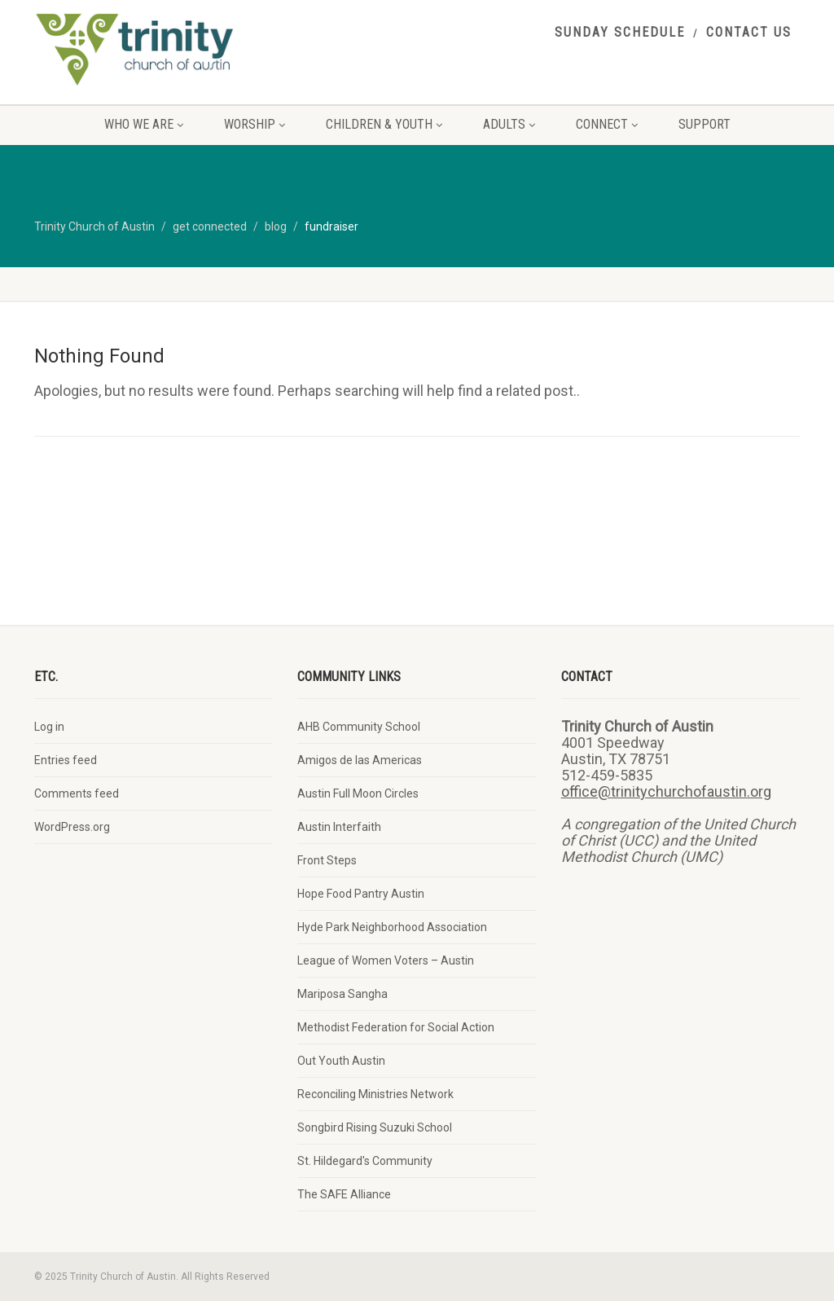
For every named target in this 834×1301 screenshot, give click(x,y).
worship (254, 124)
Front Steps (327, 860)
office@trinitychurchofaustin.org (666, 791)
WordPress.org (72, 826)
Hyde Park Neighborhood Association (392, 927)
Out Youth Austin (341, 1060)
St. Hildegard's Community (364, 1160)
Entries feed (65, 760)
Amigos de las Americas (359, 760)
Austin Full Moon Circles (358, 793)
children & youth (384, 124)
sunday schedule (620, 32)
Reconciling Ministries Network (375, 1094)
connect (607, 124)
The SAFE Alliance (344, 1194)
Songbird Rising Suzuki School (374, 1127)
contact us (749, 32)
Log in (49, 726)
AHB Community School (358, 726)
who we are (143, 124)
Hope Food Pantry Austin (360, 893)
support (704, 124)
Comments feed (76, 793)
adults (509, 124)
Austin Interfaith (339, 826)
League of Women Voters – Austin (385, 960)
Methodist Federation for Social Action (395, 1027)
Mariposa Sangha (342, 993)
